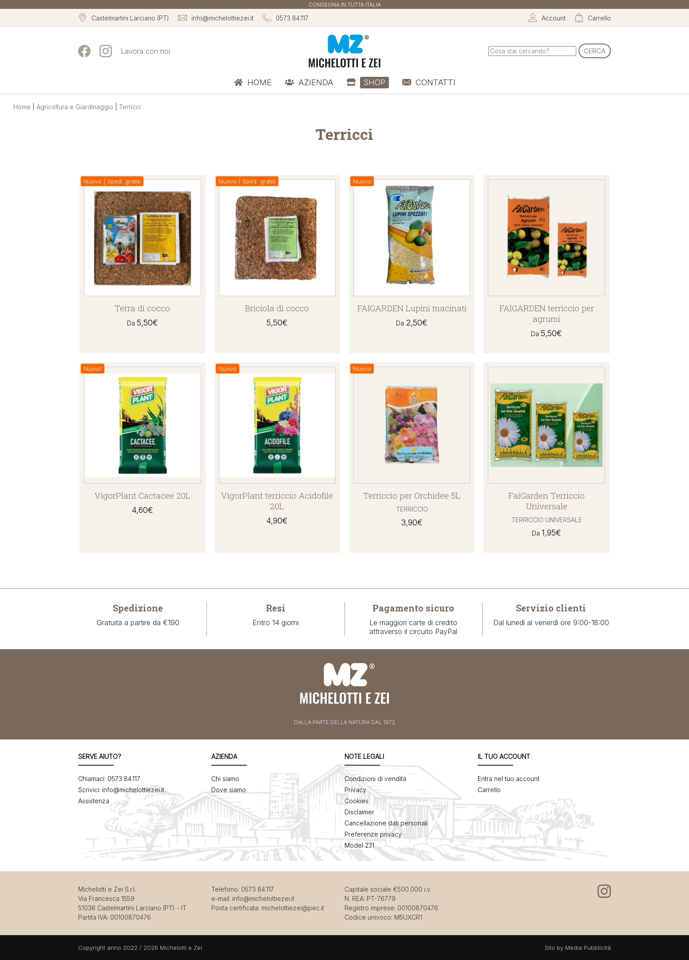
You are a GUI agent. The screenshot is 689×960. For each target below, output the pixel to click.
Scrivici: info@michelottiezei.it (121, 789)
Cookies (356, 801)
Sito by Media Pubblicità (578, 947)
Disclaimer (359, 812)
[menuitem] (253, 82)
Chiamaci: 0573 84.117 (109, 778)
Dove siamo (228, 789)
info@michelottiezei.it (263, 898)
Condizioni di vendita (375, 778)
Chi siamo (225, 778)
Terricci (130, 107)
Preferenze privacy (373, 834)
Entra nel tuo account (508, 778)
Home (22, 107)
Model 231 (359, 845)
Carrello (489, 789)
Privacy (355, 789)
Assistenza (93, 801)
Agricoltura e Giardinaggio (74, 107)
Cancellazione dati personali (386, 823)
